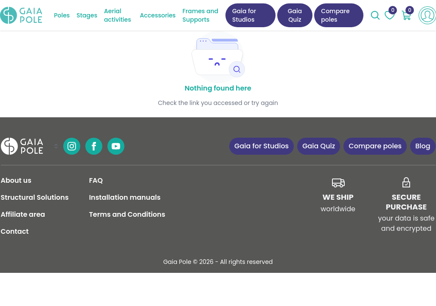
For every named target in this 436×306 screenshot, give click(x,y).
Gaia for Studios (244, 15)
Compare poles (335, 15)
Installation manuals (125, 197)
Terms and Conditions (127, 214)
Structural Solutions (35, 197)
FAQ (96, 180)
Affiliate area (23, 214)
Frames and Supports (200, 15)
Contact (15, 231)
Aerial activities (117, 15)
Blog (422, 146)
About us (16, 180)
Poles (62, 15)
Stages (86, 15)
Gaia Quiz (295, 15)
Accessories (158, 15)
